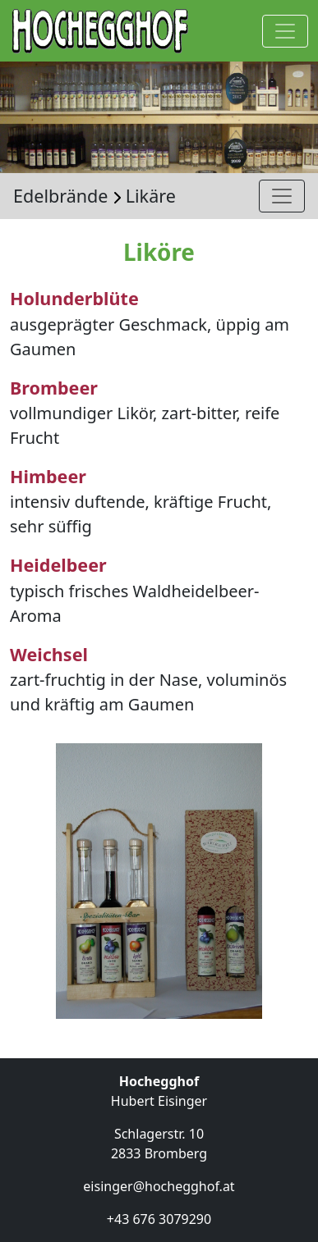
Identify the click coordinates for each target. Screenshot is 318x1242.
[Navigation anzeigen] (285, 31)
